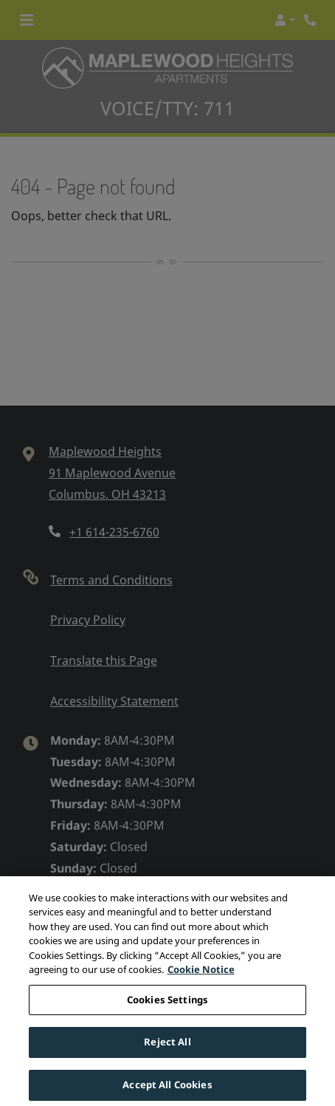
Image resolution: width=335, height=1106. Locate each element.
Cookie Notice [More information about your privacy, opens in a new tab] (201, 977)
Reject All (167, 1050)
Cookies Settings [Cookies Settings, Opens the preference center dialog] (167, 1007)
